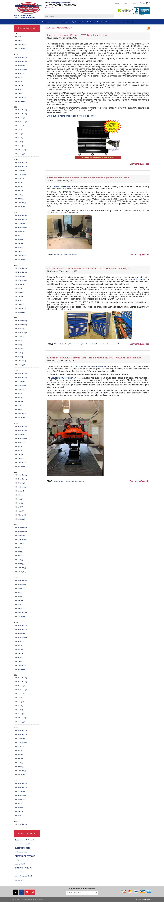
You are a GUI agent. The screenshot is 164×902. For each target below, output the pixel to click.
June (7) (20, 596)
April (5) (20, 194)
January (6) (21, 466)
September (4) (22, 174)
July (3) (20, 235)
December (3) (22, 268)
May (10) (20, 556)
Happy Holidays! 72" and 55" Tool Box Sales (77, 35)
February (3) (22, 44)
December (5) (22, 373)
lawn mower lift (79, 481)
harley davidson (20, 860)
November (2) (22, 272)
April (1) (20, 815)
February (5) (22, 568)
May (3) (20, 138)
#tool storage (86, 344)
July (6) (20, 548)
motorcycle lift (20, 864)
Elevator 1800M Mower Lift (63, 378)
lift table (29, 860)
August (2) (21, 231)
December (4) (22, 57)
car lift (28, 844)
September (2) (22, 333)
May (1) (20, 653)
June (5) (20, 186)
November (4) (22, 377)
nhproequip (19, 872)
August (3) (21, 73)
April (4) (20, 89)
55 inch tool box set (75, 344)
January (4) (21, 101)
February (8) (22, 515)
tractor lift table (69, 481)
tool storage (19, 880)
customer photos (21, 852)
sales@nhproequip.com (61, 3)
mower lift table (59, 481)
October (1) (21, 329)
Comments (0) (136, 164)
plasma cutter (58, 254)
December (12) (23, 625)
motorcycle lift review (23, 868)
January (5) (21, 417)
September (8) (22, 637)
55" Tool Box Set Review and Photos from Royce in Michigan (88, 269)
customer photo (22, 848)
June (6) (20, 499)
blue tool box (95, 344)
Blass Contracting (62, 186)
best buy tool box (116, 344)
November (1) (22, 629)
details (146, 164)
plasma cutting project (70, 254)
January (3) (21, 48)
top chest (65, 344)
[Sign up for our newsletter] (80, 893)
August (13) (21, 544)
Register (117, 3)
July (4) (20, 182)
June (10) (21, 702)
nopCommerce (147, 899)
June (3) (20, 292)
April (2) (20, 36)
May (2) (20, 349)
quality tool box (105, 344)
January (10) (22, 572)
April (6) (20, 405)
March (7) (21, 511)
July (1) (20, 803)
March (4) (21, 93)
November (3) (22, 61)
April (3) (20, 300)
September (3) (22, 122)
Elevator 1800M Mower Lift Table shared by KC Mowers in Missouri (94, 358)
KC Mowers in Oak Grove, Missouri (89, 366)
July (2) (20, 77)
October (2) (21, 434)
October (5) (21, 223)
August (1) (21, 126)
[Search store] (76, 16)
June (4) (20, 81)
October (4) (21, 65)
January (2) (21, 365)
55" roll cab (57, 344)
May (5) (20, 401)
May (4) (20, 85)
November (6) (22, 479)
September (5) (22, 69)
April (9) (20, 762)
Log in (125, 3)
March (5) (21, 198)
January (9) (21, 616)
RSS (148, 28)
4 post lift (26, 840)
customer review (25, 855)
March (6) (21, 608)
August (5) (21, 284)
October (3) (21, 276)
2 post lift (18, 840)
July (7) (20, 645)
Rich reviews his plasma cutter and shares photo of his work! (89, 178)
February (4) (22, 150)
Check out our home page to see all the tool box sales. (71, 116)
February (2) (22, 361)
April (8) (20, 604)
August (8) (21, 641)
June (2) (20, 134)
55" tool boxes (139, 279)
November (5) (22, 532)
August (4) (21, 178)
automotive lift (19, 844)
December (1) (22, 110)
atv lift (32, 840)
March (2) (21, 40)
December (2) (22, 321)
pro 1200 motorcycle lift (23, 876)
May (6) (20, 600)
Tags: (50, 254)
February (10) (22, 612)
